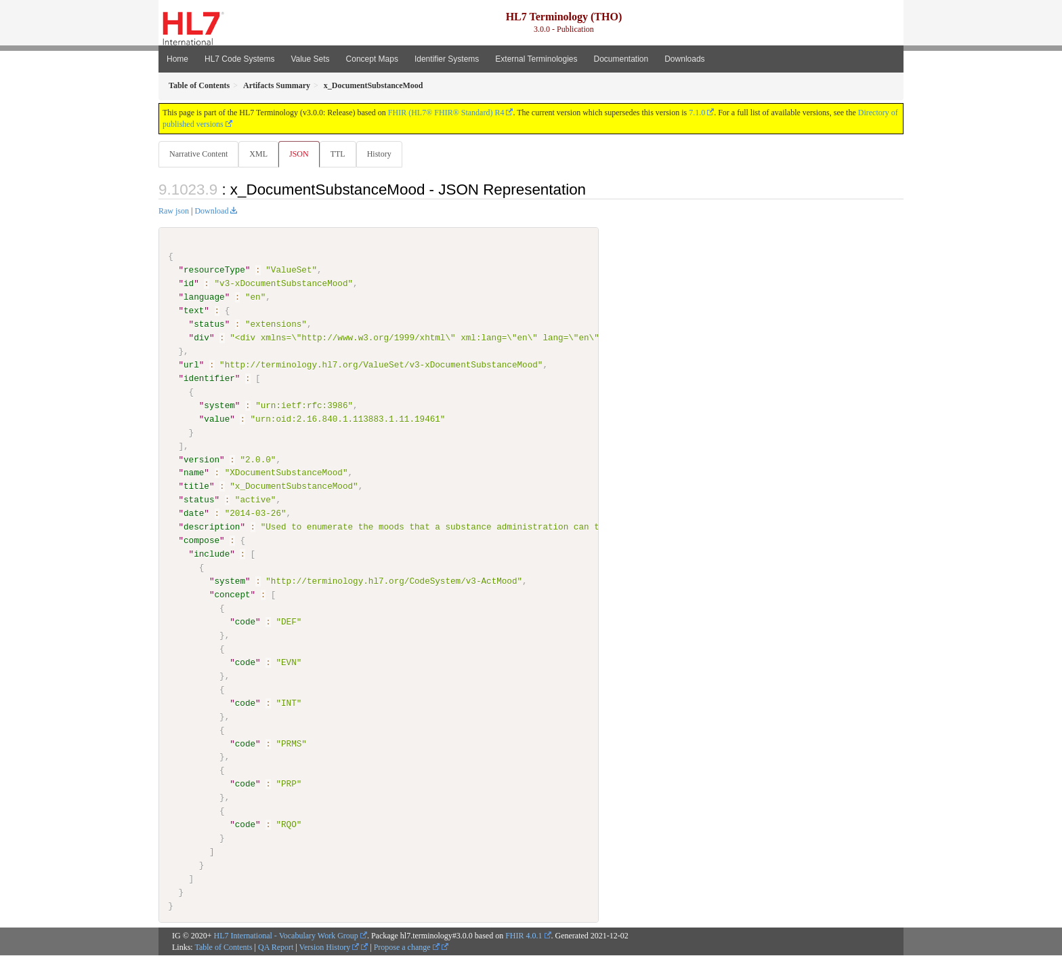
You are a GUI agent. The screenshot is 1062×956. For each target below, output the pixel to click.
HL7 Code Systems (239, 59)
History (385, 154)
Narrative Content (198, 154)
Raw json (173, 211)
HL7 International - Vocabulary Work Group (286, 935)
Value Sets (310, 59)
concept (232, 595)
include (212, 555)
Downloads (684, 59)
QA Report (275, 947)
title (196, 487)
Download (211, 211)
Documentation (620, 59)
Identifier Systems (447, 59)
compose (201, 541)
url (191, 365)
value (217, 419)
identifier (209, 379)
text (194, 311)
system (219, 406)
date (194, 514)
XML (260, 154)
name (194, 473)
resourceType (214, 270)
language (204, 298)
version (201, 460)
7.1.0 (697, 112)
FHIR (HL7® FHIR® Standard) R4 (446, 112)
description (212, 527)
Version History (329, 947)
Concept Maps (372, 59)
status (209, 325)
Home (177, 59)
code (245, 622)
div (201, 338)
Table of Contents (223, 947)
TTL (342, 154)
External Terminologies (536, 59)
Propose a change (407, 947)
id (189, 284)
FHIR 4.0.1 (523, 935)
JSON (302, 154)
